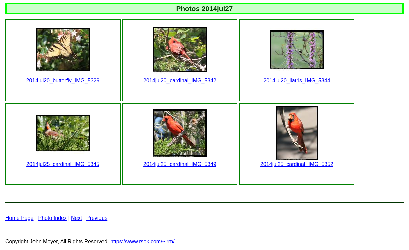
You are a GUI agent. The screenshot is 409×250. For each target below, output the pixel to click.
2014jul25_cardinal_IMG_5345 (62, 164)
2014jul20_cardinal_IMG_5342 (179, 80)
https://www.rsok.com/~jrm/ (142, 241)
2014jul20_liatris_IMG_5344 (296, 80)
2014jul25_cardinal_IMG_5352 (296, 164)
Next (76, 218)
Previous (96, 218)
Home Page (19, 218)
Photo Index (52, 218)
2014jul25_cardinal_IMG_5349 (179, 164)
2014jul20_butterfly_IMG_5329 (63, 80)
